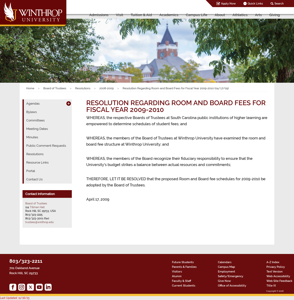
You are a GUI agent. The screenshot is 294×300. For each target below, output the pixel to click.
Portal (30, 171)
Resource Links (37, 162)
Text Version (274, 271)
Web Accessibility (278, 276)
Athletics (240, 15)
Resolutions (82, 88)
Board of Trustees (54, 88)
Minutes (32, 137)
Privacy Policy (275, 267)
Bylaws (31, 112)
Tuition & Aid (141, 15)
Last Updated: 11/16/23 (14, 297)
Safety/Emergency (230, 276)
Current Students (183, 285)
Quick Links (255, 3)
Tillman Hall (37, 207)
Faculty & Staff (181, 281)
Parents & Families (184, 267)
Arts (258, 15)
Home (30, 88)
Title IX (271, 285)
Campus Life (196, 15)
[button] (22, 45)
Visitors (177, 271)
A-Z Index (272, 262)
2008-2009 (106, 88)
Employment (226, 271)
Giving (274, 15)
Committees (35, 120)
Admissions (98, 15)
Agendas (33, 103)
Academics (168, 15)
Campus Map (226, 267)
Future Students (183, 262)
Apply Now (228, 3)
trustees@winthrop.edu (39, 222)
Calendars (224, 262)
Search (279, 3)
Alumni (177, 276)
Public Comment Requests (46, 145)
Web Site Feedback (279, 281)
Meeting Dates (37, 129)
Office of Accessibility (232, 285)
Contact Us (34, 179)
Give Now (224, 281)
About (220, 15)
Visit (119, 15)
